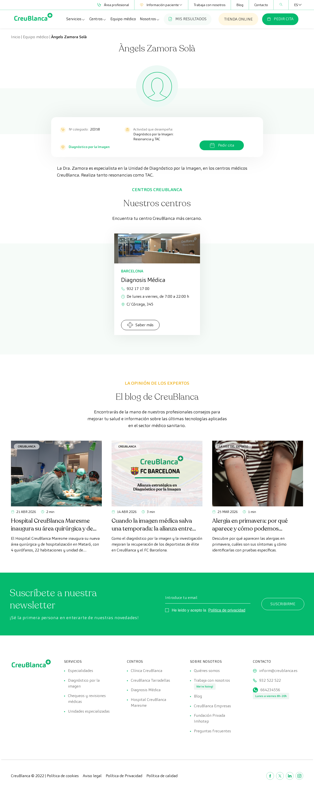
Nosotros (150, 19)
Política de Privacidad (124, 776)
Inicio (15, 36)
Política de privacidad (226, 610)
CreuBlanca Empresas (212, 706)
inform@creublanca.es (278, 670)
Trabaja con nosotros (209, 5)
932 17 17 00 (135, 288)
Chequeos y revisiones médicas (87, 698)
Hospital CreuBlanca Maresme (148, 702)
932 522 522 (270, 680)
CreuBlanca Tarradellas (150, 680)
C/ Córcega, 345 (137, 304)
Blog (239, 5)
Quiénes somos (207, 670)
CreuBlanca (27, 446)
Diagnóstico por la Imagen (89, 147)
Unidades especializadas (89, 711)
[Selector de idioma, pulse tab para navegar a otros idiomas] (296, 5)
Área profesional (113, 5)
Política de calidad (162, 776)
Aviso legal (92, 776)
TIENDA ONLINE (238, 19)
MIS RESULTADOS (188, 18)
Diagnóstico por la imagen (84, 683)
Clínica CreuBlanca (146, 670)
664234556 (270, 690)
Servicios (75, 19)
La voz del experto (233, 446)
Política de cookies (63, 776)
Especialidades (80, 670)
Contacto (261, 5)
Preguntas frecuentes (212, 731)
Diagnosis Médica (146, 690)
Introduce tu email (181, 597)
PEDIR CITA (280, 18)
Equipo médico (123, 18)
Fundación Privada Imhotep (209, 718)
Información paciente (161, 5)
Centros (97, 19)
